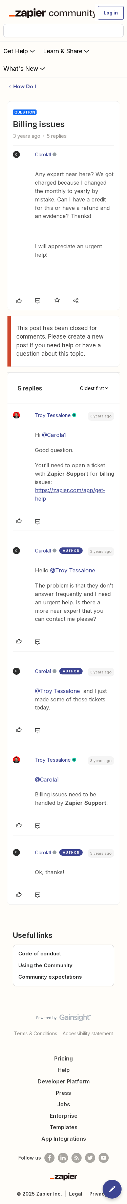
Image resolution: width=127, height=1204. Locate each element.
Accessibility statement (88, 1033)
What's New (24, 68)
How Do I (24, 86)
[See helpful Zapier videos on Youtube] (104, 1158)
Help (64, 1070)
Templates (63, 1127)
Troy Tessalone (53, 415)
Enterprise (64, 1115)
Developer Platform (64, 1081)
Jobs (63, 1104)
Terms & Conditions (35, 1033)
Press (63, 1092)
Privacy (98, 1194)
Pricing (63, 1058)
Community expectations (50, 977)
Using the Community (45, 965)
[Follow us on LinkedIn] (63, 1158)
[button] (111, 13)
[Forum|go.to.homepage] (49, 12)
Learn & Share (66, 51)
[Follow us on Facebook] (49, 1158)
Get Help (19, 51)
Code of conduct (39, 953)
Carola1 (43, 154)
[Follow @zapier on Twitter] (90, 1158)
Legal (75, 1194)
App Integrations (63, 1138)
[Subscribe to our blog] (76, 1158)
